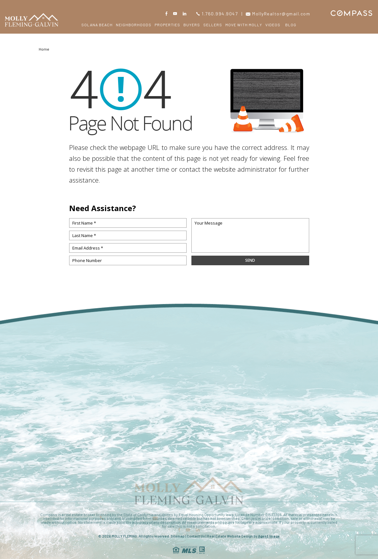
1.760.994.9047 (217, 13)
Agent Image (269, 536)
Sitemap (178, 536)
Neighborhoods (133, 24)
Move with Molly (243, 24)
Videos (272, 24)
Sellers (212, 24)
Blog (290, 24)
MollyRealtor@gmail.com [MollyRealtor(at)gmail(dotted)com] (278, 13)
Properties (167, 24)
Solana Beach (97, 24)
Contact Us (196, 536)
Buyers (191, 24)
